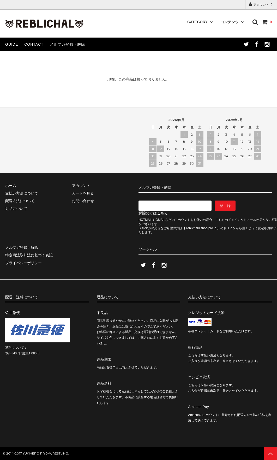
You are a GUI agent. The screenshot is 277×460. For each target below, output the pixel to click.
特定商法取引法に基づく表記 (29, 255)
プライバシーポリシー (23, 263)
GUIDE (11, 44)
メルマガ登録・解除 (67, 44)
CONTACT (34, 44)
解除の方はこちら (153, 213)
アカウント (261, 4)
